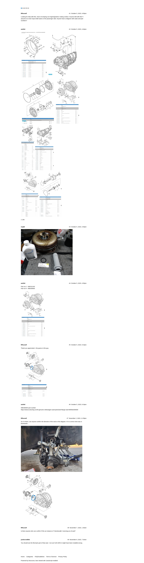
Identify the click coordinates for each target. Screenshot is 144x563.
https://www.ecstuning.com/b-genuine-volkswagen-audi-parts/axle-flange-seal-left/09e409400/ (49, 409)
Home (23, 556)
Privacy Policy (62, 556)
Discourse (32, 560)
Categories (29, 556)
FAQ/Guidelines (39, 556)
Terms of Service (51, 556)
